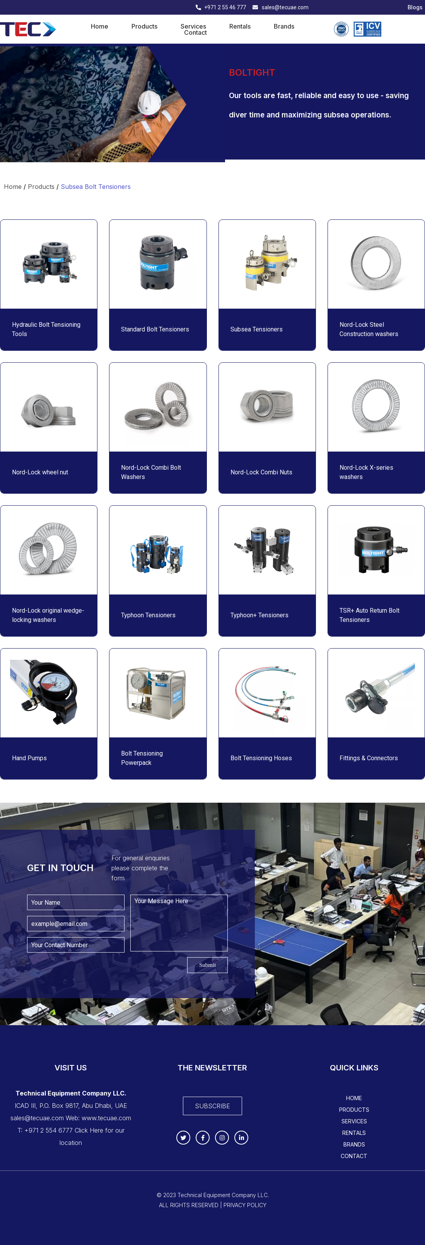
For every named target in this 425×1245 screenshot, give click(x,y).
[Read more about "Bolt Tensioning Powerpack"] (157, 693)
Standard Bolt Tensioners (155, 329)
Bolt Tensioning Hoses (261, 758)
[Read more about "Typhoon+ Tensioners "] (267, 550)
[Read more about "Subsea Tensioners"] (267, 264)
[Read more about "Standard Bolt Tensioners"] (157, 264)
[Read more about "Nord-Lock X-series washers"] (376, 407)
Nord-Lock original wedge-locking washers (48, 615)
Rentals (240, 26)
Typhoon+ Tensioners (260, 615)
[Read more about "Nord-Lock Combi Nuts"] (267, 407)
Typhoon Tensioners (148, 615)
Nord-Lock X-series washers (366, 472)
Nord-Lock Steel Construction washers (370, 329)
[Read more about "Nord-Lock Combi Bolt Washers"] (157, 407)
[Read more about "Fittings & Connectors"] (376, 693)
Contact (195, 32)
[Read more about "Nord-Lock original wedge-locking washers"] (48, 550)
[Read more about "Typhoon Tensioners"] (157, 550)
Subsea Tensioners (256, 329)
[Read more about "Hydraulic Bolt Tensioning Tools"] (48, 264)
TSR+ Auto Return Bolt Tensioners (369, 615)
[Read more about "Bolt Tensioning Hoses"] (267, 693)
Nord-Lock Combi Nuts (261, 472)
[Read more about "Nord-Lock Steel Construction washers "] (376, 264)
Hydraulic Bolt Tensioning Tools (46, 329)
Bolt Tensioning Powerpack (142, 758)
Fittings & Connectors (369, 758)
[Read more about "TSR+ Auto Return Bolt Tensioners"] (376, 550)
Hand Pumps (29, 758)
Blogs (415, 7)
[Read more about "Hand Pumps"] (48, 693)
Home (99, 26)
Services (193, 26)
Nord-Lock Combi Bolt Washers (151, 472)
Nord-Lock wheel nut (41, 472)
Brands (284, 26)
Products (144, 26)
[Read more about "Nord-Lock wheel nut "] (48, 407)
